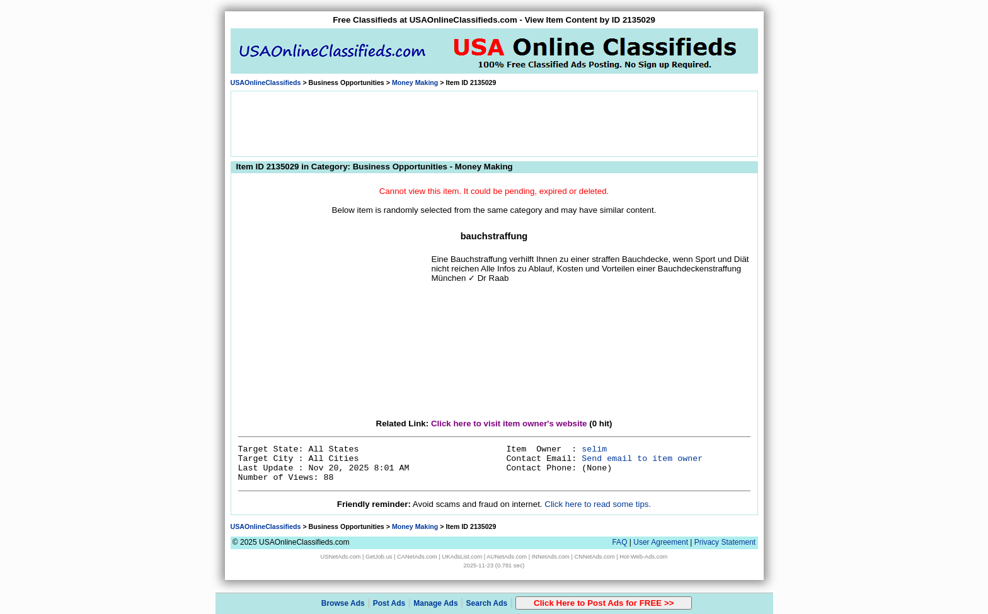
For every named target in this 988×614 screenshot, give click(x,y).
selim (594, 449)
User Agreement (660, 542)
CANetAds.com (417, 557)
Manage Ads (435, 603)
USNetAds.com (341, 557)
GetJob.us (379, 557)
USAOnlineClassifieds (266, 82)
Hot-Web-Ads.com (643, 557)
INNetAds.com (551, 557)
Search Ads (487, 603)
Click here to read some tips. (597, 504)
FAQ (619, 542)
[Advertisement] (494, 122)
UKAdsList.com (462, 557)
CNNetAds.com (594, 557)
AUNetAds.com (506, 557)
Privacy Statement (724, 542)
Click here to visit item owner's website (509, 423)
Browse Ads (343, 603)
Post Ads (389, 603)
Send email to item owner (642, 458)
